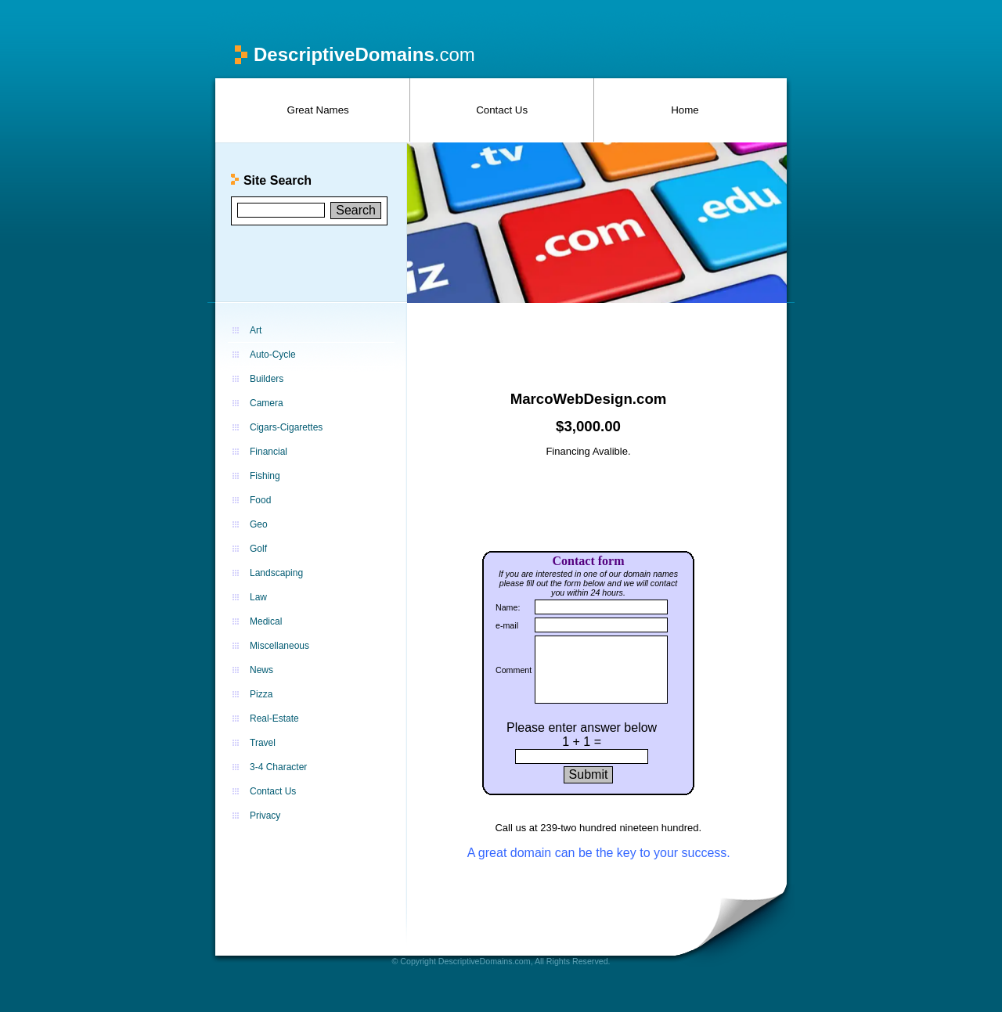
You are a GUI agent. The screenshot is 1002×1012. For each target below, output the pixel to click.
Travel (263, 742)
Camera (266, 403)
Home (685, 110)
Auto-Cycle (273, 354)
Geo (259, 524)
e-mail (507, 625)
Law (258, 597)
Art (255, 330)
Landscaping (276, 572)
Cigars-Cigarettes (286, 427)
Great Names (318, 110)
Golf (258, 548)
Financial (268, 451)
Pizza (261, 694)
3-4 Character (278, 767)
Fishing (265, 475)
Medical (266, 621)
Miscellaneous (279, 645)
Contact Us (502, 110)
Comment (514, 670)
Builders (266, 378)
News (261, 669)
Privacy (265, 815)
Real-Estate (274, 718)
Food (260, 500)
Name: (508, 607)
